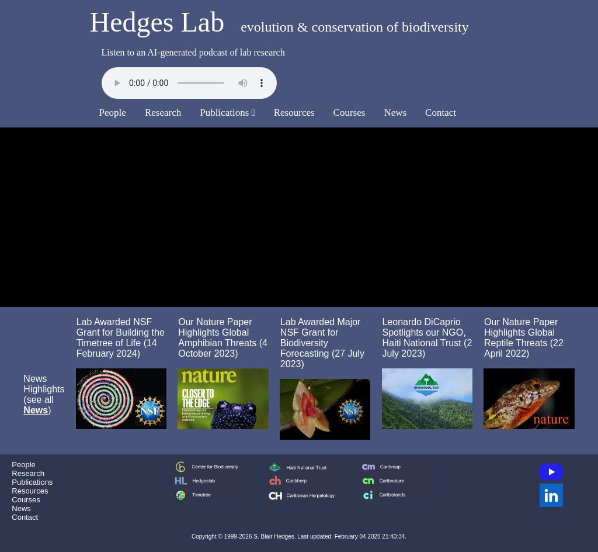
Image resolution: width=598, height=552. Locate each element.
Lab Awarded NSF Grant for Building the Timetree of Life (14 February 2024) (121, 337)
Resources (294, 112)
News (395, 112)
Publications (227, 112)
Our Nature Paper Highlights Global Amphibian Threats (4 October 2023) (222, 337)
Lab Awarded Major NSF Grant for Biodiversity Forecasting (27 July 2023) (322, 343)
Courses (349, 112)
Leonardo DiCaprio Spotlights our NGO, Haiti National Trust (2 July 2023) (427, 337)
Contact (440, 112)
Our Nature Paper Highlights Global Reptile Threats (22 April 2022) (524, 337)
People (112, 112)
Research (163, 112)
